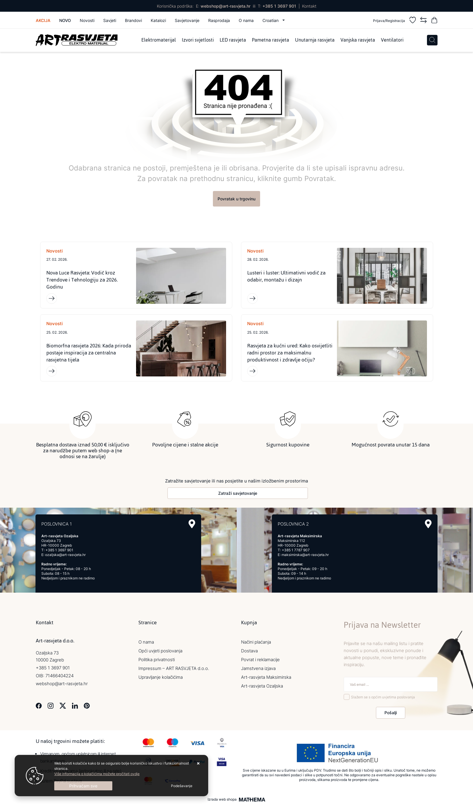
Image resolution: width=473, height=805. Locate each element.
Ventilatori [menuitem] (392, 40)
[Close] (83, 785)
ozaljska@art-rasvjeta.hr (65, 555)
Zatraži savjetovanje (237, 493)
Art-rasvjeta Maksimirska (266, 678)
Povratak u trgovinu (236, 198)
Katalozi (158, 20)
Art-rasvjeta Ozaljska (262, 686)
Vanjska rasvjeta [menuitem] (357, 40)
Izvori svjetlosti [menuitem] (198, 40)
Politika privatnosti (156, 660)
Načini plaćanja (256, 642)
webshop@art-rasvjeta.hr (225, 6)
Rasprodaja (219, 20)
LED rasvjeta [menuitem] (233, 40)
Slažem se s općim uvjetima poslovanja (383, 697)
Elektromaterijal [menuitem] (158, 40)
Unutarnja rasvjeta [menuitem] (315, 40)
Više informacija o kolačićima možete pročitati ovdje (97, 774)
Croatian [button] (271, 20)
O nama (246, 20)
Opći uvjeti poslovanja (160, 651)
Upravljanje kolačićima (160, 678)
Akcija (43, 20)
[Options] (181, 786)
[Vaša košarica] (434, 21)
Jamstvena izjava (258, 669)
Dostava (249, 651)
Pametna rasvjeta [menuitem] (270, 40)
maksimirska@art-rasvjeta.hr (305, 555)
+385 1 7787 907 (296, 550)
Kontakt (309, 6)
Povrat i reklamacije (260, 660)
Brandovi (133, 20)
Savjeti (109, 20)
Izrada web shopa (222, 800)
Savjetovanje (187, 20)
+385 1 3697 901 (279, 6)
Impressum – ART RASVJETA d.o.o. (173, 669)
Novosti (87, 20)
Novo (65, 20)
